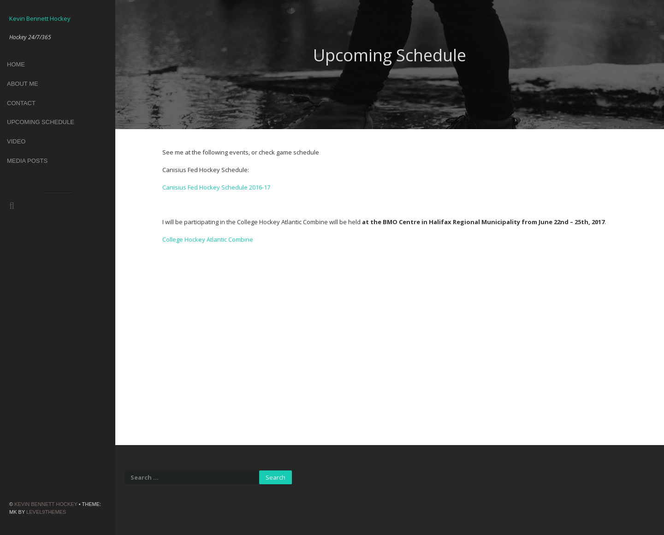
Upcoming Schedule (40, 122)
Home (16, 64)
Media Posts (27, 160)
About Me (22, 83)
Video (16, 141)
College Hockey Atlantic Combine (207, 239)
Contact (21, 103)
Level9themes (46, 512)
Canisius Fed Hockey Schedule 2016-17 (216, 187)
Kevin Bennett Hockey (45, 504)
